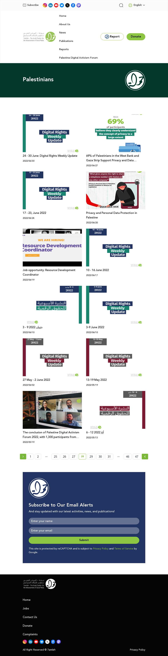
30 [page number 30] (100, 456)
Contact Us (30, 617)
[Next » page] (145, 456)
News (62, 33)
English (135, 5)
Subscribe (31, 5)
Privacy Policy (100, 549)
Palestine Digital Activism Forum (78, 58)
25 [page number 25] (55, 456)
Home (62, 16)
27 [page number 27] (73, 456)
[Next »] (145, 456)
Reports (64, 49)
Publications (66, 41)
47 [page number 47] (136, 456)
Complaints (30, 634)
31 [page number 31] (109, 456)
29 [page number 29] (91, 456)
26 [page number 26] (64, 456)
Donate (27, 626)
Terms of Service (123, 549)
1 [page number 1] (30, 456)
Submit (84, 540)
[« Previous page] (23, 456)
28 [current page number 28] (83, 457)
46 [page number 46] (127, 456)
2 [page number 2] (38, 456)
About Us (64, 24)
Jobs (26, 608)
